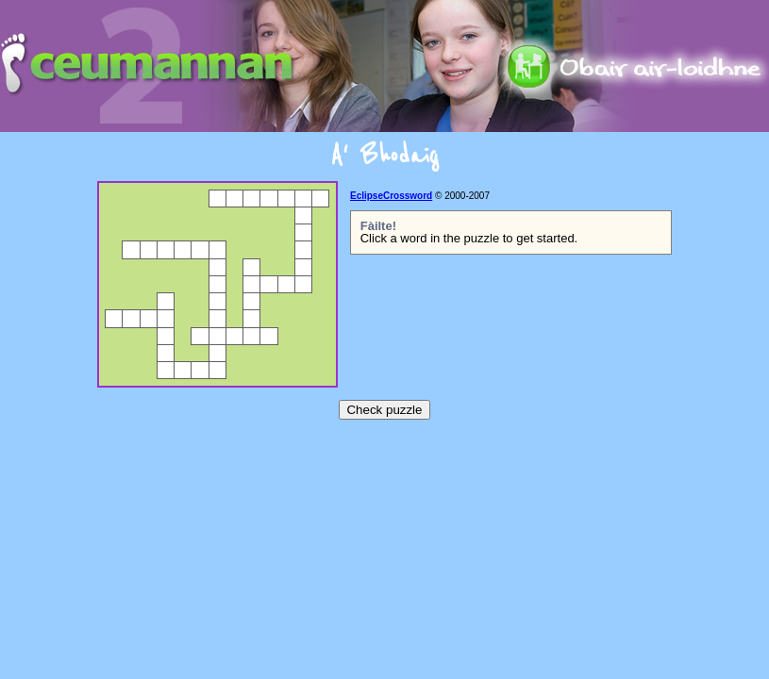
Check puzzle (384, 410)
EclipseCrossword (391, 195)
